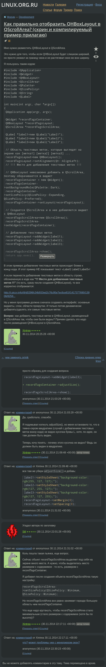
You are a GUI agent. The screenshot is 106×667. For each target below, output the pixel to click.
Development (26, 17)
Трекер (68, 10)
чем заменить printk (17, 357)
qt (9, 40)
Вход (98, 4)
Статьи (47, 10)
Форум (57, 10)
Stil (24, 531)
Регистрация (84, 4)
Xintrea (26, 330)
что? (25, 642)
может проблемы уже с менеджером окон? (54, 642)
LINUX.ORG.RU (19, 4)
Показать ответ (30, 403)
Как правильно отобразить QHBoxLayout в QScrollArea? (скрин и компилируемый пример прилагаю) (52, 29)
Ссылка (8, 348)
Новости (48, 4)
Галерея (60, 4)
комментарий (24, 412)
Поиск (78, 10)
